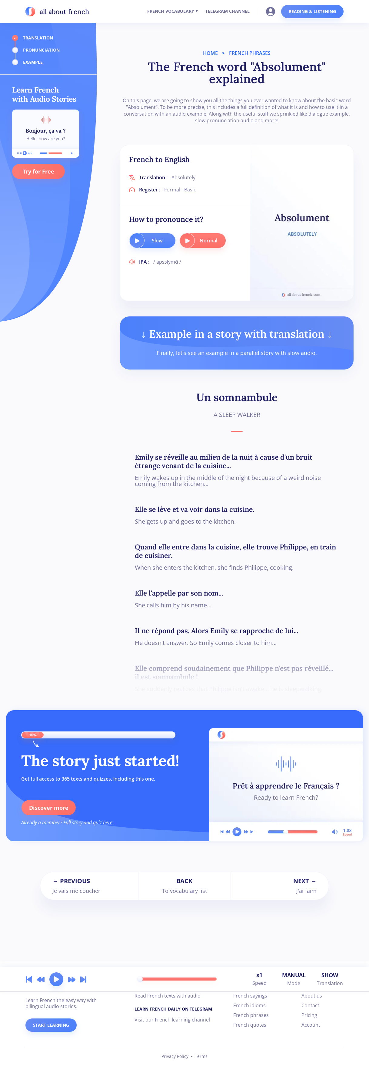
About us (311, 996)
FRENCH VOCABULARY (170, 11)
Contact (310, 1005)
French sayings (250, 996)
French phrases (251, 1015)
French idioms (249, 1005)
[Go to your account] (272, 10)
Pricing (309, 1015)
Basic (190, 189)
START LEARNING (51, 1025)
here (107, 822)
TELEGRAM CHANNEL (227, 11)
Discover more (48, 807)
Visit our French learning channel (172, 1020)
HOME (210, 53)
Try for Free (38, 171)
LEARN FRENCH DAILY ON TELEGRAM (173, 1009)
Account (310, 1025)
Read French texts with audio (168, 996)
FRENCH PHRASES (250, 53)
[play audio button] (137, 240)
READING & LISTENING (312, 11)
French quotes (249, 1025)
